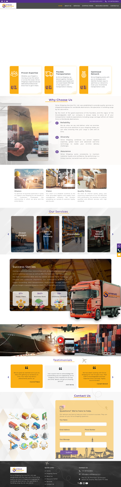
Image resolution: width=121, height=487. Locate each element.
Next (113, 234)
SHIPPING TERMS (87, 5)
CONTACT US (114, 5)
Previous (8, 234)
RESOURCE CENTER (102, 5)
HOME (60, 5)
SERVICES (77, 5)
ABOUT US (68, 5)
